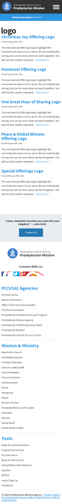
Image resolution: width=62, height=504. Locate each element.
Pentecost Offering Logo (23, 69)
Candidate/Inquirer (12, 357)
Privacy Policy (51, 494)
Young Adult (8, 422)
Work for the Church (12, 460)
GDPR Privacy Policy (47, 497)
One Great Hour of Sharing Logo (31, 101)
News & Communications (15, 445)
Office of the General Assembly (18, 305)
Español (5, 470)
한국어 (5, 475)
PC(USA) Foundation (12, 310)
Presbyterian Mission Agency (17, 320)
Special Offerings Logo (22, 171)
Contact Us (31, 232)
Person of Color (10, 402)
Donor (5, 387)
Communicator (9, 382)
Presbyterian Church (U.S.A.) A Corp (21, 335)
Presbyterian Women (13, 330)
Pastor (5, 397)
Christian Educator (11, 362)
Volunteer (6, 412)
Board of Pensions (11, 299)
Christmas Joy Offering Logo (28, 36)
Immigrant (7, 392)
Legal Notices (9, 500)
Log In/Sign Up (9, 480)
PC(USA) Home (9, 294)
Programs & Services (12, 450)
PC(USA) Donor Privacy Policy (17, 497)
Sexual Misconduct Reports (16, 465)
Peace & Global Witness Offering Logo (23, 136)
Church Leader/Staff (12, 367)
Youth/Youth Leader (12, 427)
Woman (5, 417)
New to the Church (11, 352)
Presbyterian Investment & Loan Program (24, 314)
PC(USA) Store (9, 455)
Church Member (10, 372)
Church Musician (10, 377)
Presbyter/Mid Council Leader (17, 407)
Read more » (43, 60)
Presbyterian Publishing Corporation (21, 325)
